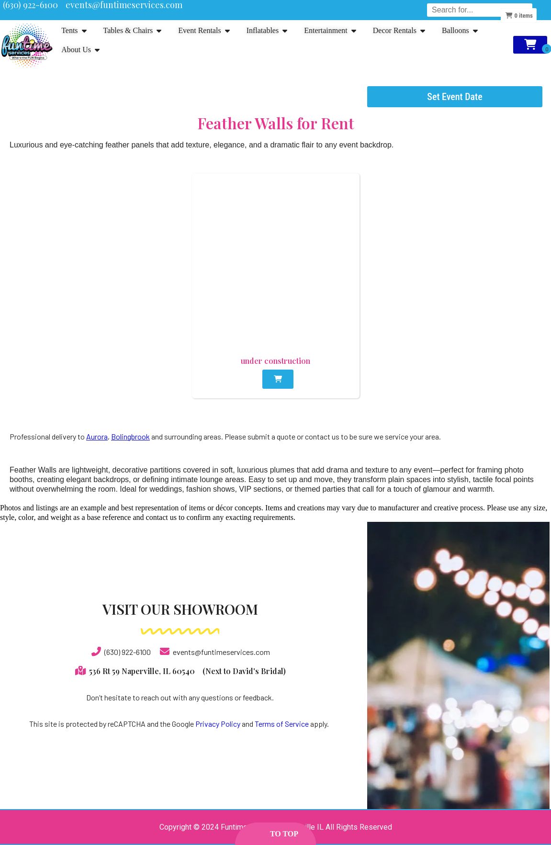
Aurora (97, 436)
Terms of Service (282, 723)
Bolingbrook (130, 436)
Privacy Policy (217, 723)
